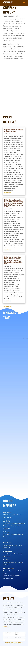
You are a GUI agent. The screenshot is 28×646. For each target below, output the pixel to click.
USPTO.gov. (6, 627)
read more (7, 193)
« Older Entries (7, 306)
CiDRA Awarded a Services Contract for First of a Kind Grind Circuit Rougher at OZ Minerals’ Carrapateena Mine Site (13, 260)
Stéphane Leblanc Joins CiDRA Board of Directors (13, 130)
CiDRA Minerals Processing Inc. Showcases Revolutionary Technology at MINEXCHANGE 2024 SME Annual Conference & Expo (13, 203)
